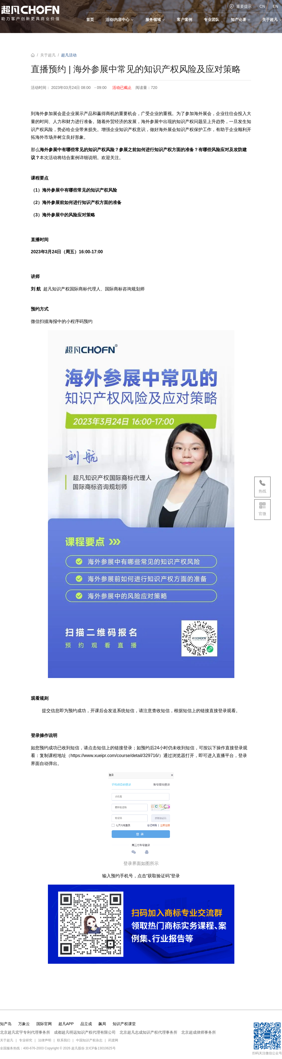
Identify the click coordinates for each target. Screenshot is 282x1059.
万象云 (24, 1024)
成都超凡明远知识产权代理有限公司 (85, 1032)
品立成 (86, 1024)
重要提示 (240, 6)
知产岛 (6, 1024)
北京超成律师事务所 (198, 1032)
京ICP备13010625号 (100, 1048)
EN (275, 6)
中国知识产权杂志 (89, 1040)
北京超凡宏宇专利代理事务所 (25, 1032)
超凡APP (66, 1024)
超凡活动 (69, 55)
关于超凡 (48, 55)
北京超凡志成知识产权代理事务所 (148, 1032)
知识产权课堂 (124, 1024)
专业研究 (25, 1040)
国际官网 (44, 1024)
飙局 (102, 1024)
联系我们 (63, 1040)
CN (262, 6)
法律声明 (44, 1040)
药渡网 (113, 1040)
